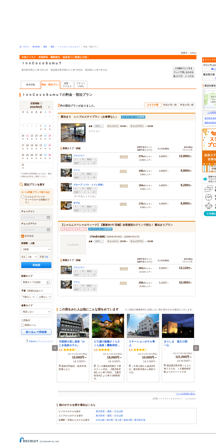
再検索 (36, 265)
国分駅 (110, 420)
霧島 (45, 47)
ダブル (76, 203)
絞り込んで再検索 (36, 331)
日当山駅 (118, 411)
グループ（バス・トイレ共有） (89, 184)
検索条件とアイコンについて (39, 341)
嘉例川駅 (127, 420)
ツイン (76, 170)
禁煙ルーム (28, 325)
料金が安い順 (170, 104)
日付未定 (27, 236)
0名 (46, 257)
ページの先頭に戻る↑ (186, 394)
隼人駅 (118, 420)
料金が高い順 (187, 104)
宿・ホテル (24, 47)
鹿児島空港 (139, 420)
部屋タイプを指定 (32, 282)
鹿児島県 (36, 47)
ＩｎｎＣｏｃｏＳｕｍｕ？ (69, 47)
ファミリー (79, 155)
